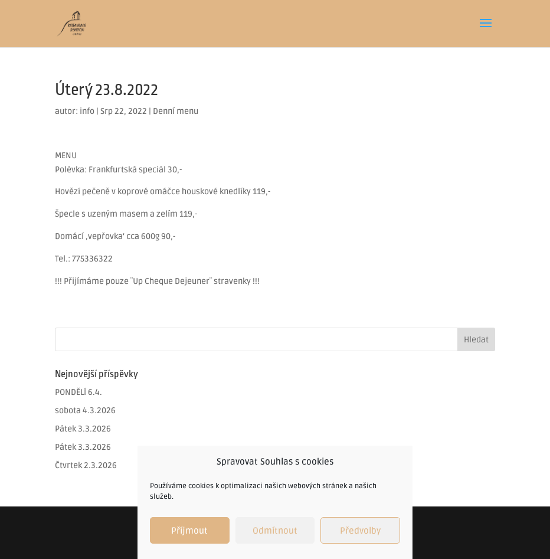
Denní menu (175, 111)
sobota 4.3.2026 (85, 411)
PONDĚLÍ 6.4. (78, 392)
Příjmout (189, 530)
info (87, 111)
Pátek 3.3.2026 (83, 429)
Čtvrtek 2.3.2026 (86, 465)
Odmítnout (275, 530)
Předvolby (360, 530)
